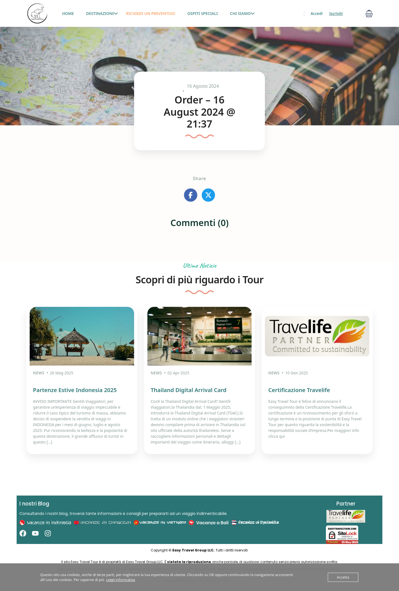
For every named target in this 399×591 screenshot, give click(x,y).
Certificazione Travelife (299, 389)
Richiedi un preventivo (150, 13)
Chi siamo (242, 13)
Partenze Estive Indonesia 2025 (75, 389)
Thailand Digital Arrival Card (189, 389)
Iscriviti (336, 13)
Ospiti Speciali (202, 13)
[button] (369, 13)
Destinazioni (102, 13)
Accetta (343, 577)
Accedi (317, 13)
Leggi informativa (120, 579)
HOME (68, 13)
